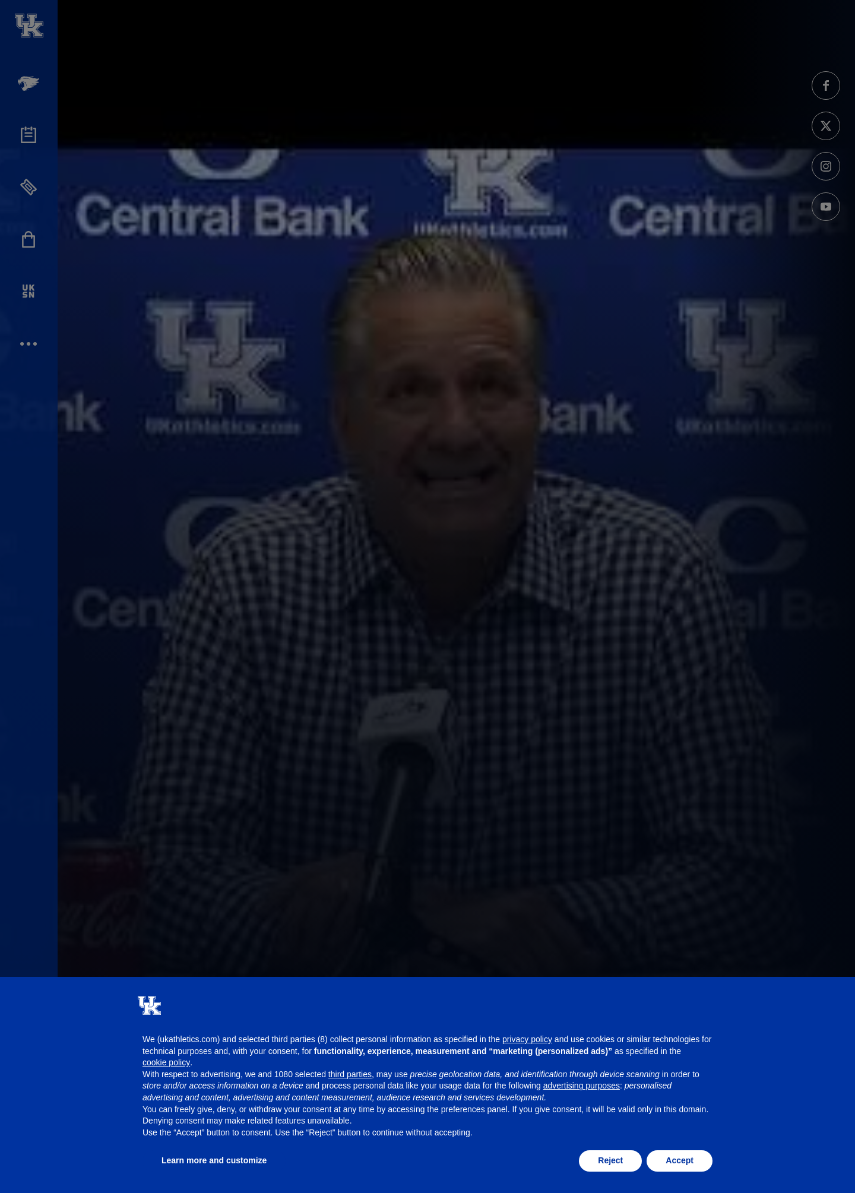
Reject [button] (610, 1160)
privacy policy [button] (527, 1039)
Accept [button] (680, 1160)
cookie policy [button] (166, 1062)
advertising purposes (581, 1085)
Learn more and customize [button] (214, 1160)
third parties (350, 1074)
